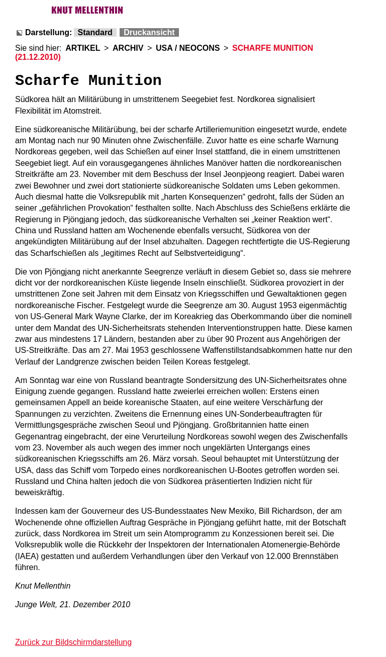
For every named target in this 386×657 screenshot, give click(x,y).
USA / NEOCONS (188, 48)
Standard (95, 32)
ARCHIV (128, 48)
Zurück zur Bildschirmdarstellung (73, 642)
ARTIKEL (82, 48)
